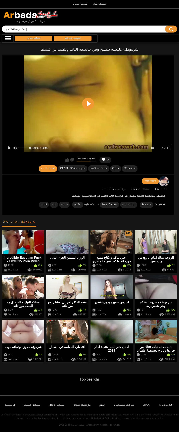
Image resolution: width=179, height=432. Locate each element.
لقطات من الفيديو (98, 168)
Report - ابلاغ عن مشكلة (73, 168)
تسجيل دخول (100, 4)
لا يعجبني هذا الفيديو (72, 160)
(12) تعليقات (130, 168)
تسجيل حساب (80, 4)
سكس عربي (128, 204)
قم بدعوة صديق (82, 405)
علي (54, 204)
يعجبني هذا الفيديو (67, 160)
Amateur (146, 204)
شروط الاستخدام (124, 405)
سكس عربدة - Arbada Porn (85, 425)
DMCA (146, 405)
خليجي (64, 204)
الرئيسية (10, 405)
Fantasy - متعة (109, 204)
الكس (44, 204)
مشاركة (115, 168)
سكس (77, 204)
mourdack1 (150, 181)
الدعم (102, 405)
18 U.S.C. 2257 (166, 405)
